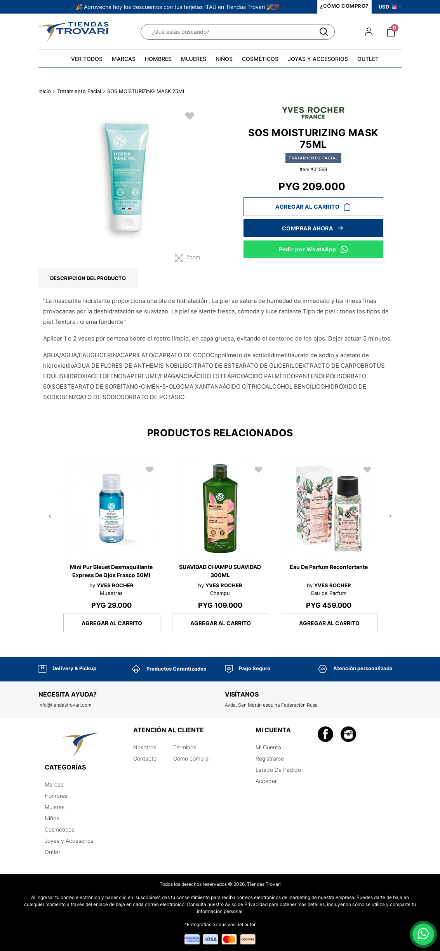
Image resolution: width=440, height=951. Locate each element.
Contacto (145, 758)
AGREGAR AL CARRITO (112, 623)
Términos (184, 747)
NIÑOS (224, 58)
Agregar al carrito (313, 207)
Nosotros (144, 747)
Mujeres (54, 807)
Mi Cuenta (268, 747)
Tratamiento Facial (79, 91)
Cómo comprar (191, 758)
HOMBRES (158, 58)
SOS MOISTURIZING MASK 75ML (146, 91)
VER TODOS (87, 58)
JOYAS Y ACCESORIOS (318, 58)
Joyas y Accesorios (69, 840)
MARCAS (124, 58)
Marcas (54, 784)
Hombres (56, 795)
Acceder (266, 781)
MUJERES (193, 58)
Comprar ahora (313, 228)
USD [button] (390, 6)
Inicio (44, 91)
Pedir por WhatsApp (313, 249)
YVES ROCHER (115, 585)
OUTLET (368, 58)
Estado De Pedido (278, 769)
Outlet (52, 852)
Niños (52, 818)
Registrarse (270, 758)
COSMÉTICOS (260, 58)
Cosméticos (59, 829)
